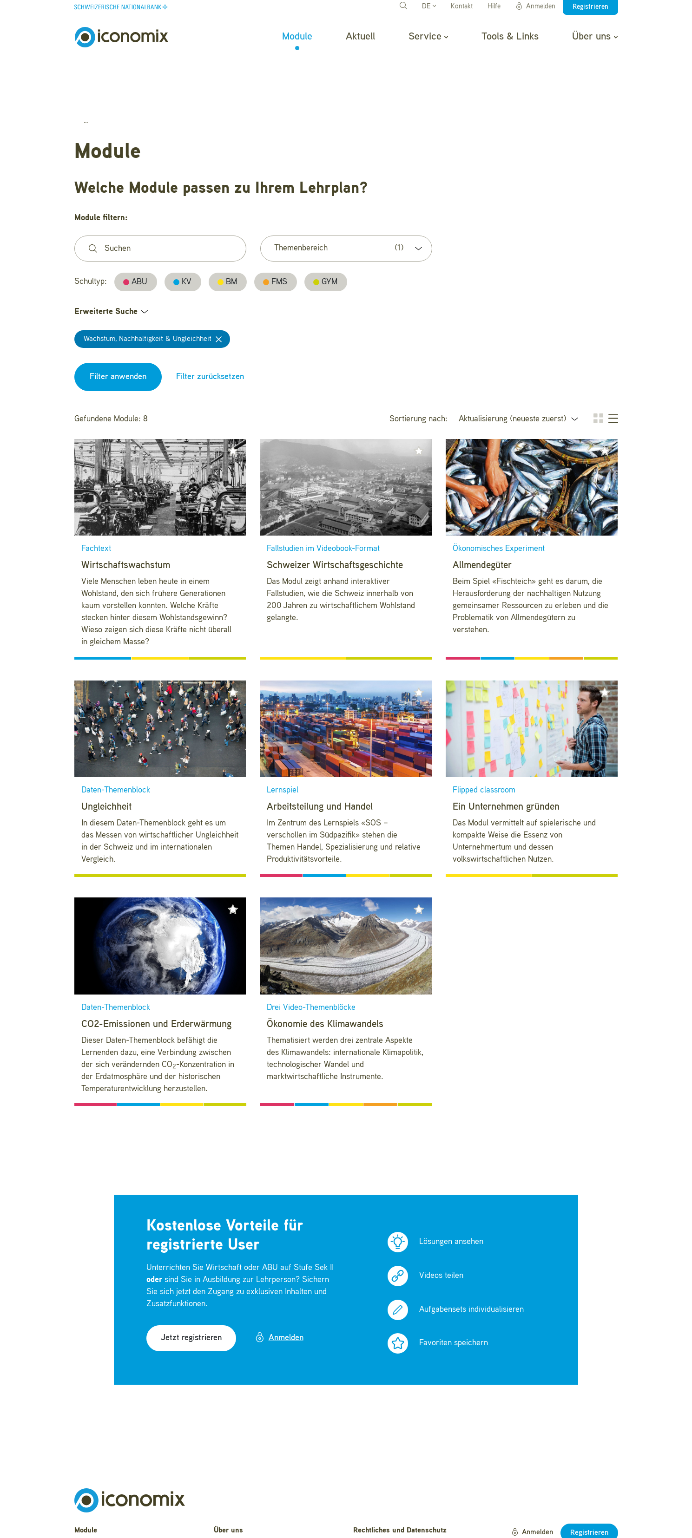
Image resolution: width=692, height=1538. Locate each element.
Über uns (594, 37)
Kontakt (462, 6)
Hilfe (494, 6)
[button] (232, 401)
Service (428, 37)
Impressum (371, 1510)
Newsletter (231, 1524)
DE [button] (429, 6)
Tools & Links (510, 37)
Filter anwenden (118, 327)
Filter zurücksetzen (210, 327)
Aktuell (360, 37)
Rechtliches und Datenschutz (400, 1481)
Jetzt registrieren (191, 1288)
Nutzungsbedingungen (389, 1495)
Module (297, 37)
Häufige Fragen (238, 1495)
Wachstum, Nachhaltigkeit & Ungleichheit (147, 290)
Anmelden (535, 6)
